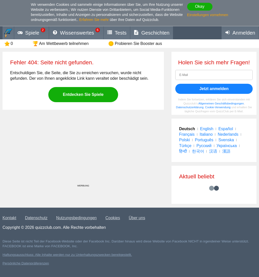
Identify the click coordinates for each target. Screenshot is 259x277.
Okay (199, 6)
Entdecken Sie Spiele (83, 94)
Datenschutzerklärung (190, 107)
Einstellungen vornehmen (207, 15)
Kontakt (9, 218)
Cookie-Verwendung (218, 107)
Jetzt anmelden (214, 89)
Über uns (137, 218)
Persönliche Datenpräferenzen (26, 263)
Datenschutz (36, 218)
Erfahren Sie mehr (94, 20)
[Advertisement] (83, 149)
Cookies (112, 218)
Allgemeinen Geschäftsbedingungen (221, 103)
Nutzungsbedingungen (76, 218)
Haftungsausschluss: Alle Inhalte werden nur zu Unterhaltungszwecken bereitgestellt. (67, 255)
